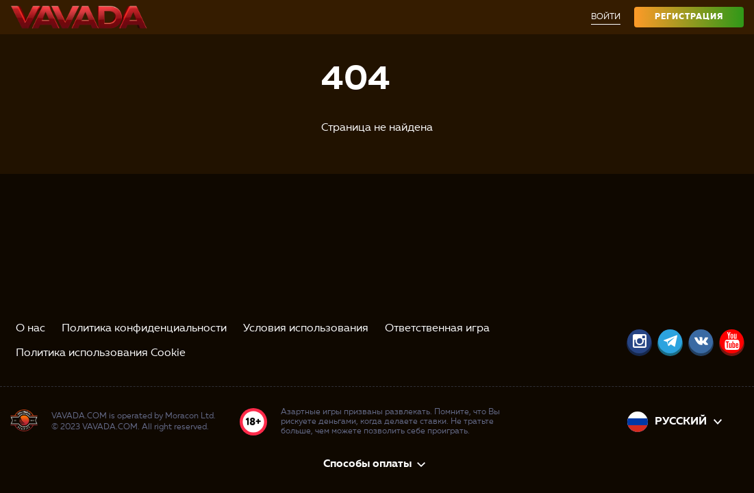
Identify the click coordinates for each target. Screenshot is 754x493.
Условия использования (305, 328)
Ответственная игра (437, 328)
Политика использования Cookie (101, 353)
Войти (605, 17)
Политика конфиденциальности (144, 328)
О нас (30, 328)
